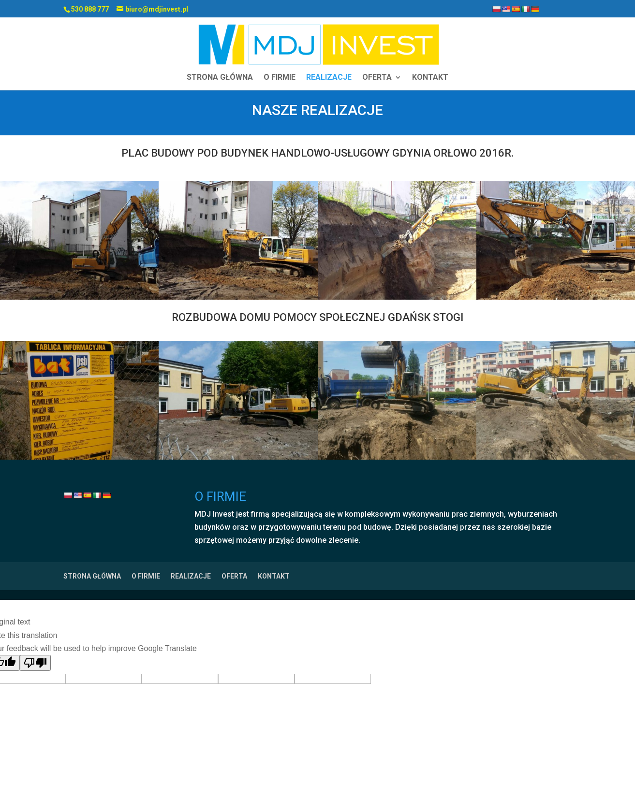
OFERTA (377, 78)
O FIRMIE (279, 78)
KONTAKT (430, 78)
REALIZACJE (329, 78)
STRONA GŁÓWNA (220, 78)
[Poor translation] (35, 663)
